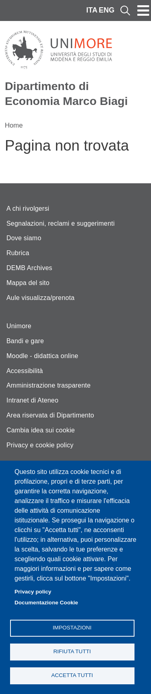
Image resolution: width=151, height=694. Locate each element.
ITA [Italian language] (91, 10)
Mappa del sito (28, 282)
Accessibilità (24, 370)
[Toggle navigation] (143, 10)
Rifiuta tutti (72, 651)
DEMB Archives (29, 267)
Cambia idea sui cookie (40, 430)
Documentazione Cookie (46, 603)
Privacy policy (32, 592)
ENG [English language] (106, 10)
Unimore (18, 326)
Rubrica (17, 253)
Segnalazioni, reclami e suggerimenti (60, 223)
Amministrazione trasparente (48, 385)
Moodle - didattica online (42, 355)
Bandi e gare (25, 341)
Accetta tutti (72, 675)
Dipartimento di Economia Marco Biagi (66, 93)
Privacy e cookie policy (39, 445)
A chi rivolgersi (27, 208)
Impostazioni (72, 628)
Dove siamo (23, 238)
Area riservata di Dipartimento (50, 415)
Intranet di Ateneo (32, 400)
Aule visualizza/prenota (40, 297)
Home (14, 125)
